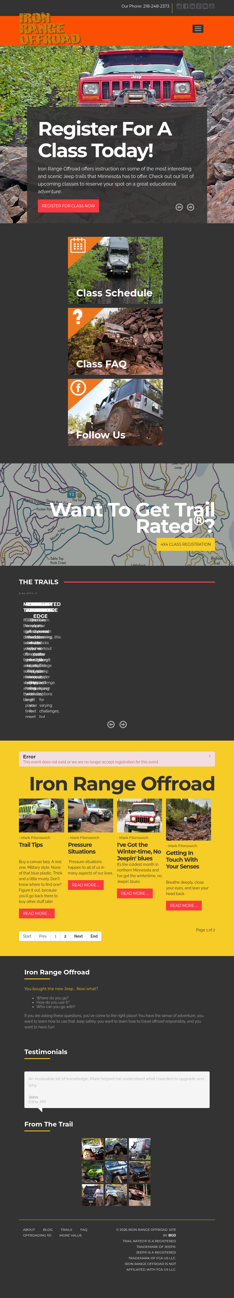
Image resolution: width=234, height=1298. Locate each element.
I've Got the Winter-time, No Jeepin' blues (139, 851)
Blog (48, 1230)
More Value (71, 1235)
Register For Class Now (68, 206)
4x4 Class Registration (186, 544)
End (94, 936)
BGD (172, 1235)
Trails (66, 1230)
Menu (198, 29)
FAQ (83, 1230)
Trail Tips (31, 844)
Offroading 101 (37, 1235)
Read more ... (37, 913)
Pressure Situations (81, 848)
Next (78, 936)
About (29, 1230)
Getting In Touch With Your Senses (182, 860)
